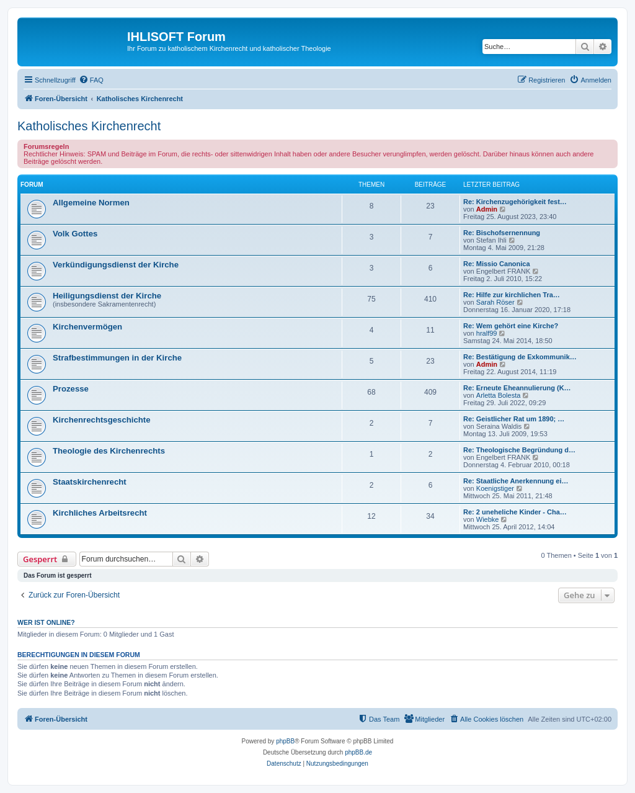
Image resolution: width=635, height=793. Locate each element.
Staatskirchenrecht (90, 481)
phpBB (285, 741)
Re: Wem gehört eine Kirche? (510, 325)
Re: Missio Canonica (496, 263)
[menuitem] (91, 80)
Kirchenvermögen (87, 326)
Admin (486, 209)
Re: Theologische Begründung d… (519, 450)
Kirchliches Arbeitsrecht (100, 512)
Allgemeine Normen (91, 202)
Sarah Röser (495, 302)
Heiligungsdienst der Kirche (107, 295)
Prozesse (71, 388)
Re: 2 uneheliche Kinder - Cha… (515, 512)
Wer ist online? (46, 622)
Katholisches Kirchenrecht (89, 126)
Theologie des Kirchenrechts (109, 450)
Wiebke (487, 519)
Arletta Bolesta (498, 395)
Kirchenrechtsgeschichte (102, 419)
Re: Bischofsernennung (501, 232)
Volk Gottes (75, 233)
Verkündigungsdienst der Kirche (116, 264)
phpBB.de (358, 752)
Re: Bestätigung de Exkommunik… (520, 357)
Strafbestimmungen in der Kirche (117, 357)
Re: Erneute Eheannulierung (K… (517, 388)
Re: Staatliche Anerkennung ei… (516, 481)
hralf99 (486, 333)
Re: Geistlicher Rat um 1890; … (513, 419)
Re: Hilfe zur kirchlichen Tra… (511, 294)
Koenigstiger (495, 488)
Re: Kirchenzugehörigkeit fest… (515, 201)
